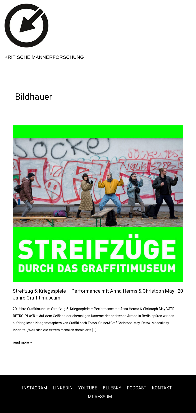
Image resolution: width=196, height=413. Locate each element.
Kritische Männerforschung (44, 57)
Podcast (136, 388)
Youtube (87, 388)
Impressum (99, 396)
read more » (22, 342)
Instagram (34, 388)
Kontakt (162, 388)
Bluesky (112, 388)
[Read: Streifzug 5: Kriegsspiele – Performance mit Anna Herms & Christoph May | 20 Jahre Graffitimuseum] (98, 203)
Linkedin (63, 388)
